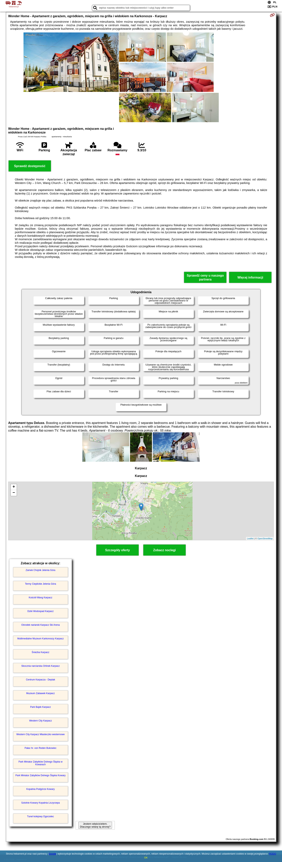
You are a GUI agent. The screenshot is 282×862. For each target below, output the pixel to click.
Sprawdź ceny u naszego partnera (205, 277)
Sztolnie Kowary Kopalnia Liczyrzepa (40, 802)
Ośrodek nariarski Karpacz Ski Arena (40, 625)
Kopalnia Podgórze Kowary (40, 789)
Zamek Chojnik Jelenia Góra (40, 570)
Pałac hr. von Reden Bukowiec (40, 748)
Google (52, 853)
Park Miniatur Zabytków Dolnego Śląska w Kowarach (40, 763)
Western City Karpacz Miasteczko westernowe (40, 734)
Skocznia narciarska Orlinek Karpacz (40, 666)
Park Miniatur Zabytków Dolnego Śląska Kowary (40, 775)
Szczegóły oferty (117, 550)
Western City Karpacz (40, 720)
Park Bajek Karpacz (40, 707)
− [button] (14, 493)
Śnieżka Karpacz (40, 652)
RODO (272, 853)
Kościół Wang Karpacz (40, 597)
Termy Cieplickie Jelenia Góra (40, 583)
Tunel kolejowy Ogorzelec (40, 816)
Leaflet (250, 538)
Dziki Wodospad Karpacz (40, 611)
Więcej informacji (250, 277)
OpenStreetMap (265, 538)
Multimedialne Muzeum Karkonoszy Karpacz (40, 638)
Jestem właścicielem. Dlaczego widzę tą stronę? (95, 825)
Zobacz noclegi (164, 550)
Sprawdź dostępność (29, 166)
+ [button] (14, 487)
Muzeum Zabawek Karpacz (40, 693)
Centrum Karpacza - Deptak (40, 679)
